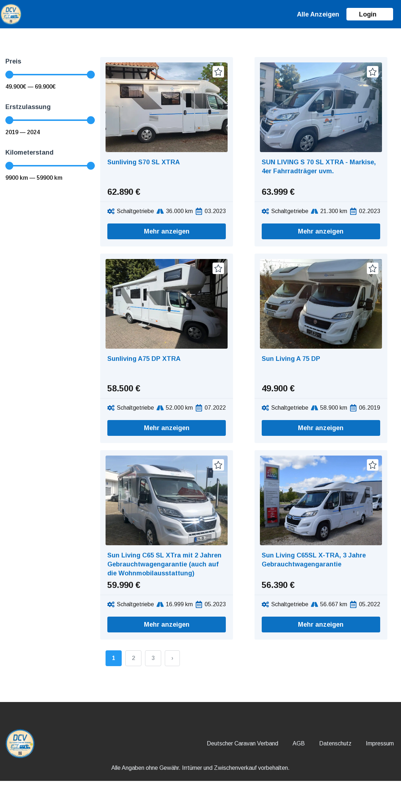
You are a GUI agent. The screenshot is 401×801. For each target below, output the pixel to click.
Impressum (380, 743)
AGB (299, 743)
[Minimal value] (50, 75)
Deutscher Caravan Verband (242, 743)
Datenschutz (335, 743)
